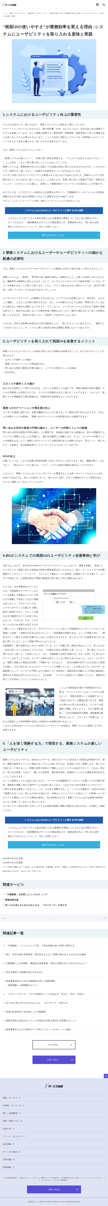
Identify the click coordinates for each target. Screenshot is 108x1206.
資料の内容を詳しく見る (52, 235)
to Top (106, 1076)
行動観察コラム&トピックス (37, 13)
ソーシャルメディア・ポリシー (92, 1178)
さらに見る (53, 1045)
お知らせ (8, 1128)
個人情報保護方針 (11, 1178)
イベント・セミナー (13, 1136)
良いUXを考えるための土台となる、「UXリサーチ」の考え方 (35, 905)
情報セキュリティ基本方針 (50, 1178)
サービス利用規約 (61, 1180)
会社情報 (8, 1144)
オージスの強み (11, 1152)
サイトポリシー (46, 1180)
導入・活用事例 (11, 1113)
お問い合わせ (60, 1060)
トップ (5, 13)
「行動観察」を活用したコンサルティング (25, 894)
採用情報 (8, 1167)
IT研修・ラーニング (13, 1105)
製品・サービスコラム (17, 13)
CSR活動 (8, 1159)
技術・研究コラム (12, 1121)
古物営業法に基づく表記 (70, 1178)
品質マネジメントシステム (29, 1178)
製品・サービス (11, 1098)
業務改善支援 (11, 900)
